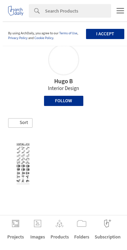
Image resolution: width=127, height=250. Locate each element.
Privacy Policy (18, 38)
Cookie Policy (44, 38)
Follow (63, 100)
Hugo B (63, 81)
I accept (105, 34)
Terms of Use (68, 33)
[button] (20, 123)
